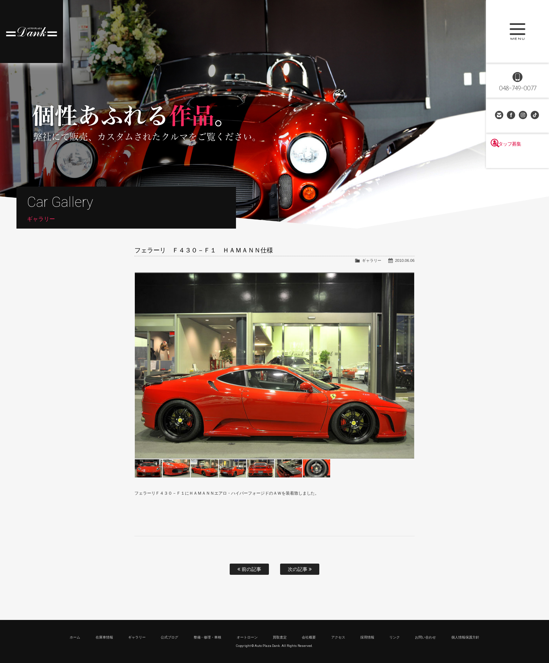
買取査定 (280, 637)
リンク (394, 637)
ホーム (75, 637)
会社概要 (309, 637)
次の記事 (300, 569)
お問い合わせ (500, 115)
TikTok (535, 115)
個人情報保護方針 (465, 637)
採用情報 (367, 637)
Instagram (523, 115)
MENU (517, 31)
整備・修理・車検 (208, 637)
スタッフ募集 (517, 158)
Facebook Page (511, 115)
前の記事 (249, 569)
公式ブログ (169, 637)
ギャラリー (371, 260)
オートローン (247, 637)
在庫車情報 (104, 637)
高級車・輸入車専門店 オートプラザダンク (31, 31)
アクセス (338, 637)
